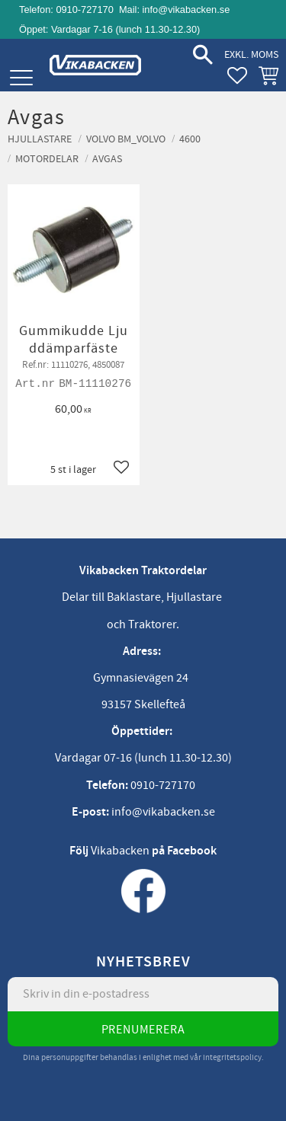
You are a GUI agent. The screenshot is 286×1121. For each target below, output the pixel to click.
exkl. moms (251, 54)
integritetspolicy (232, 1057)
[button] (21, 78)
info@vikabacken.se (186, 9)
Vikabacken (120, 850)
